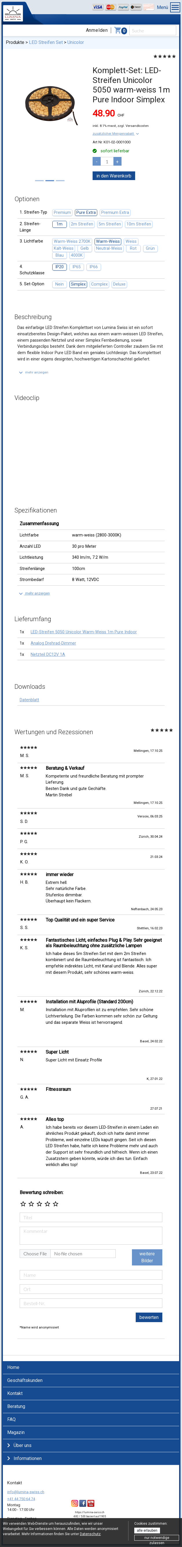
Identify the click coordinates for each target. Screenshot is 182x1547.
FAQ (11, 1419)
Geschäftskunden (25, 1380)
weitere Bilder (147, 1257)
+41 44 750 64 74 (21, 1499)
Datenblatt (29, 699)
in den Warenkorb (113, 176)
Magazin (16, 1432)
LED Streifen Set (46, 42)
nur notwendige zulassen (156, 1538)
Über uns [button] (19, 1445)
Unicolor (75, 42)
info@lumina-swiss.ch (25, 1492)
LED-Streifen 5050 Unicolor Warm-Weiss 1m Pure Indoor (84, 632)
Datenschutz (90, 1534)
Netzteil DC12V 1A (48, 654)
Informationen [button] (24, 1458)
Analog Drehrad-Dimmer (53, 643)
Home (13, 1367)
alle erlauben (147, 1531)
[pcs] (107, 161)
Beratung (16, 1406)
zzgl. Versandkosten (133, 126)
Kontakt (15, 1393)
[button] (116, 134)
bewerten (149, 1317)
